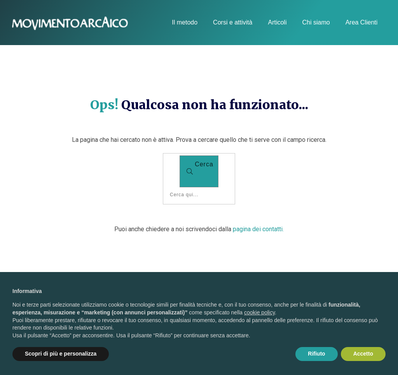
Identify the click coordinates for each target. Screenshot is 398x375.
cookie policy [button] (259, 312)
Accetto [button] (363, 354)
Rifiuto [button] (316, 354)
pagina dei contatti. (258, 229)
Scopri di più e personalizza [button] (60, 354)
